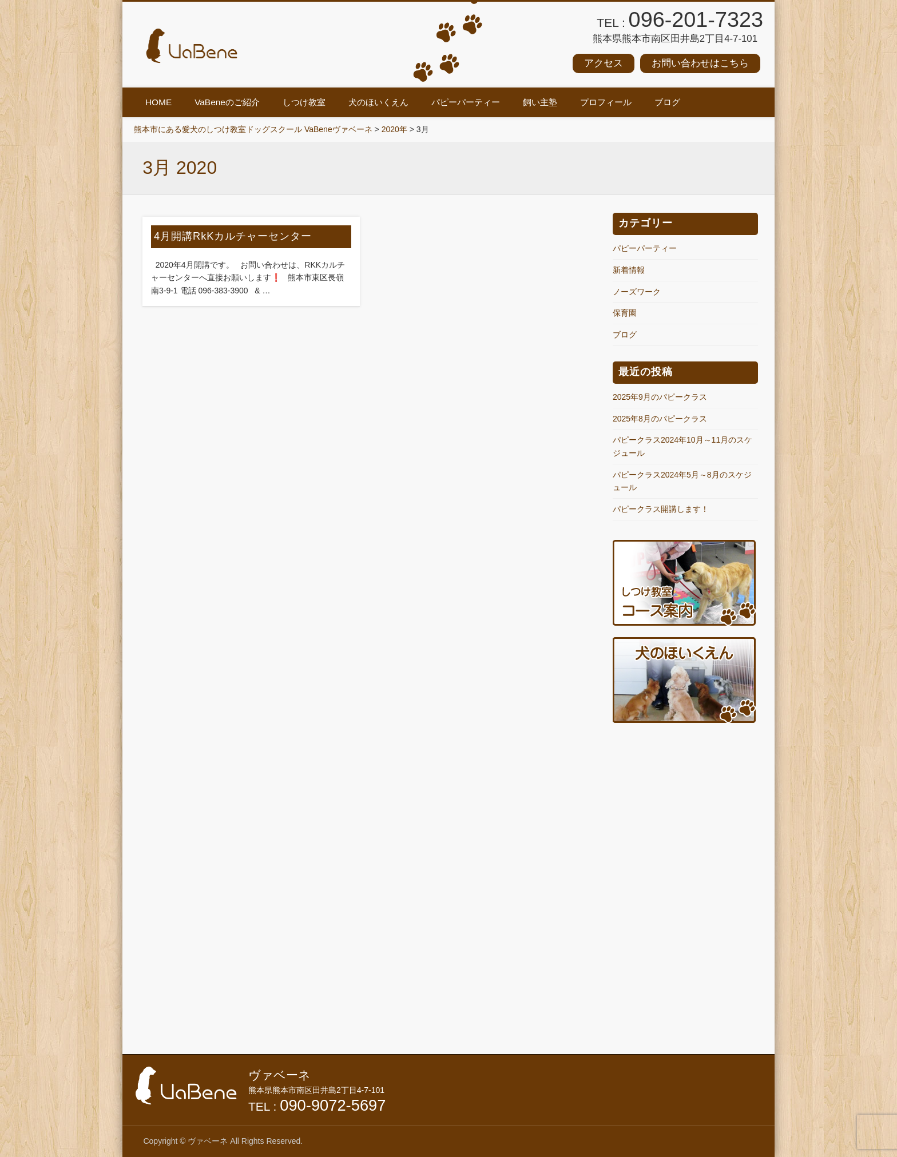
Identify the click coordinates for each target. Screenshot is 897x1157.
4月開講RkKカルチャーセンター (233, 236)
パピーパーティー (465, 102)
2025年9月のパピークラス (660, 396)
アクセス (603, 63)
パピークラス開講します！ (661, 509)
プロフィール (606, 102)
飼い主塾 (540, 102)
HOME (158, 102)
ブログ (667, 102)
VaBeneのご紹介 (227, 102)
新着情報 (629, 270)
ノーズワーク (637, 291)
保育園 (625, 312)
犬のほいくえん (378, 102)
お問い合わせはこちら (700, 63)
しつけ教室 (304, 102)
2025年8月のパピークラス (660, 418)
